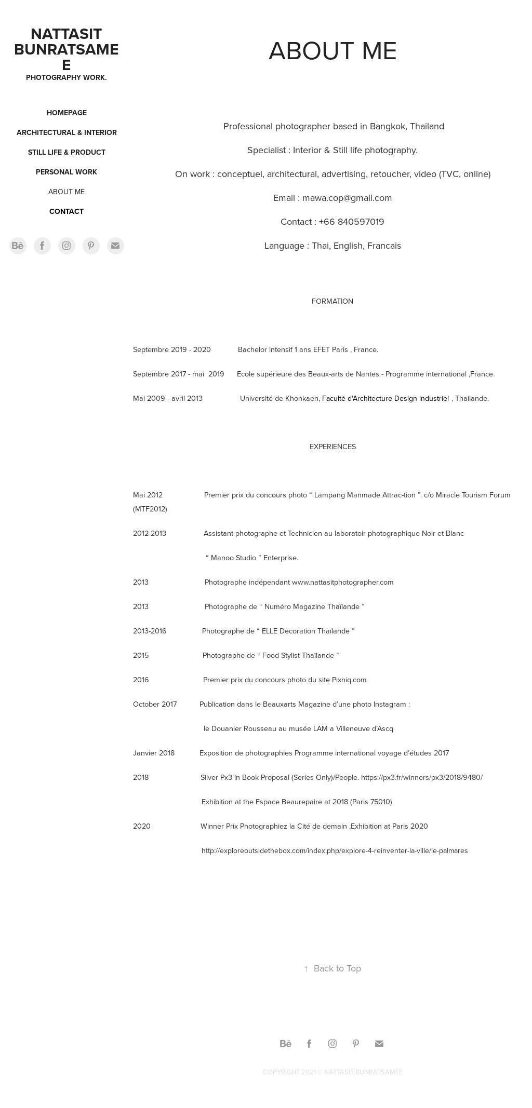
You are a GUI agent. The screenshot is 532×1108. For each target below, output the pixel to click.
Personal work (66, 172)
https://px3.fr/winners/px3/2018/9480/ (422, 777)
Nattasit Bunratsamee (66, 49)
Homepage (67, 112)
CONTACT (66, 211)
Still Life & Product (66, 152)
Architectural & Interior (67, 132)
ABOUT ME (66, 191)
